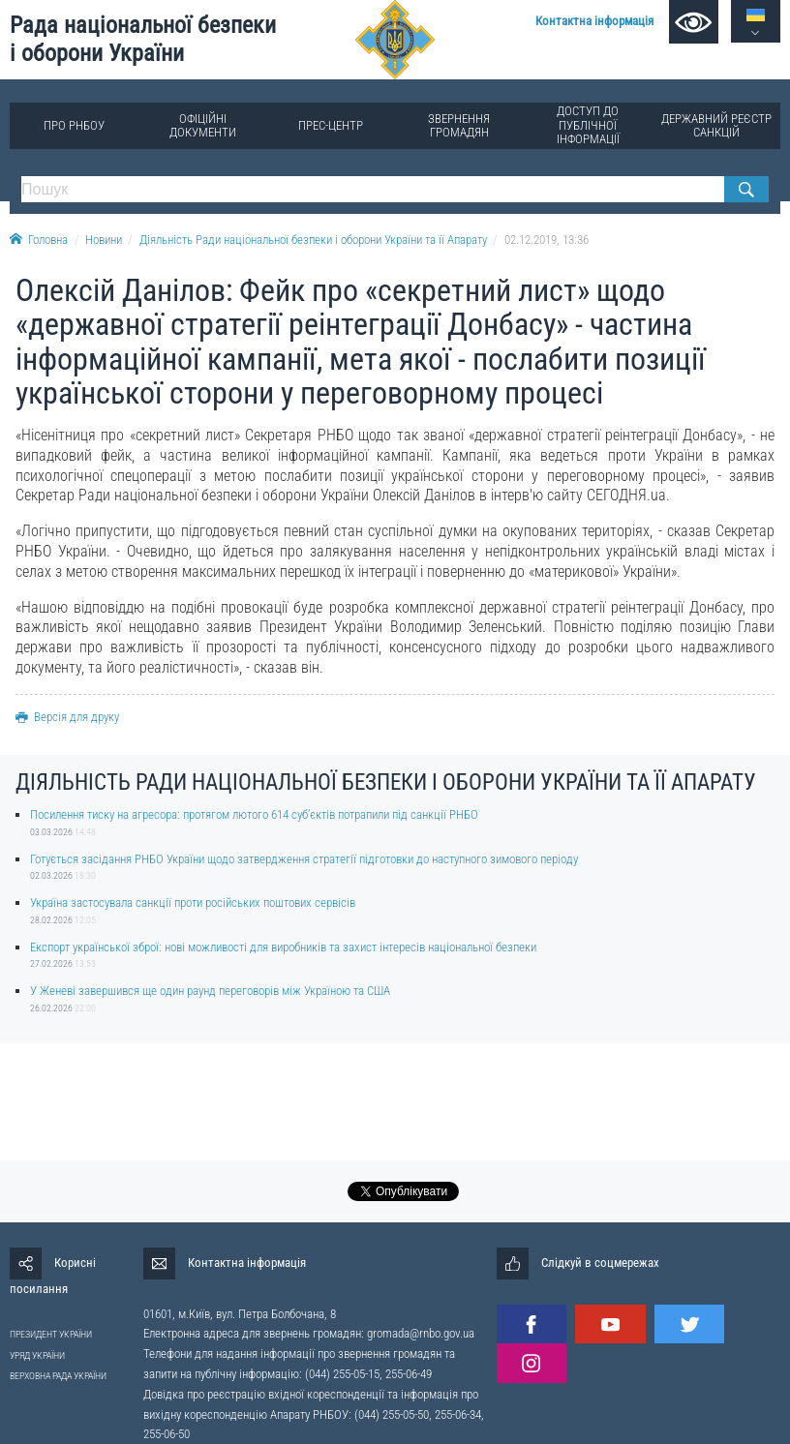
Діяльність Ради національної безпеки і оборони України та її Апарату (313, 239)
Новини (103, 239)
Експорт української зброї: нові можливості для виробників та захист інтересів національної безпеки (283, 947)
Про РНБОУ (74, 125)
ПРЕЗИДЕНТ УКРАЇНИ (51, 1334)
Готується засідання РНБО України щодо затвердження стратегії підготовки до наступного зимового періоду (304, 859)
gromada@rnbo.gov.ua (420, 1333)
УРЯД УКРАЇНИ (37, 1355)
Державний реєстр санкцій (716, 125)
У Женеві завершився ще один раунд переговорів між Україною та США (210, 990)
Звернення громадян (459, 125)
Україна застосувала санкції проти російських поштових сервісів (192, 902)
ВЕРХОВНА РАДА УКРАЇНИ (58, 1375)
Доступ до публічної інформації (588, 124)
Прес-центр (330, 125)
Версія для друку (67, 716)
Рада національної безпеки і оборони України (143, 39)
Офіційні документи (202, 125)
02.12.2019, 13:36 (546, 239)
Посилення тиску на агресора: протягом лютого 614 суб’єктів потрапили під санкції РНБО (254, 814)
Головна (39, 239)
